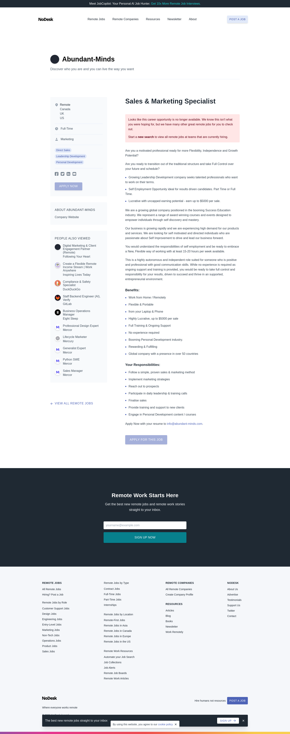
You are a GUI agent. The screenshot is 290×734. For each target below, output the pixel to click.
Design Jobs (49, 613)
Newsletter (175, 19)
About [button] (193, 19)
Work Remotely (174, 631)
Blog (168, 615)
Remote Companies (125, 19)
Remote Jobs (96, 19)
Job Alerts (109, 667)
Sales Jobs (48, 651)
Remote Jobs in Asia (116, 625)
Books (169, 621)
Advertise (232, 594)
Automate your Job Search (119, 656)
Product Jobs (49, 646)
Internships (110, 604)
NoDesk (233, 582)
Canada (65, 109)
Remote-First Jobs (114, 620)
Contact (231, 616)
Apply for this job (146, 439)
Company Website (67, 217)
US (62, 118)
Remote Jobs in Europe (117, 636)
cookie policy (165, 724)
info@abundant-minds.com (184, 423)
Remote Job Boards (115, 673)
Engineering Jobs (52, 619)
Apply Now (68, 186)
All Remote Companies (179, 589)
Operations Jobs (51, 640)
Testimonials (234, 599)
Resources (174, 604)
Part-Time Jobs (112, 599)
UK (62, 113)
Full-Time (67, 128)
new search (146, 137)
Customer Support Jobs (55, 608)
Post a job (237, 19)
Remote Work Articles (116, 678)
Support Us (233, 605)
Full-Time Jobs (112, 594)
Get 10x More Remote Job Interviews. (176, 3)
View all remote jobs (71, 403)
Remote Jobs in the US (117, 641)
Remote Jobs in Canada (118, 630)
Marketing (67, 139)
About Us (232, 589)
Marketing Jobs (51, 629)
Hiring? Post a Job (52, 594)
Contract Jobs (112, 588)
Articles (170, 610)
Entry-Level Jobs (51, 624)
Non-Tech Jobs (50, 635)
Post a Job (237, 700)
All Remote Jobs (51, 589)
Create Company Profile (179, 594)
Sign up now (144, 537)
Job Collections (113, 662)
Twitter (231, 610)
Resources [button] (153, 19)
